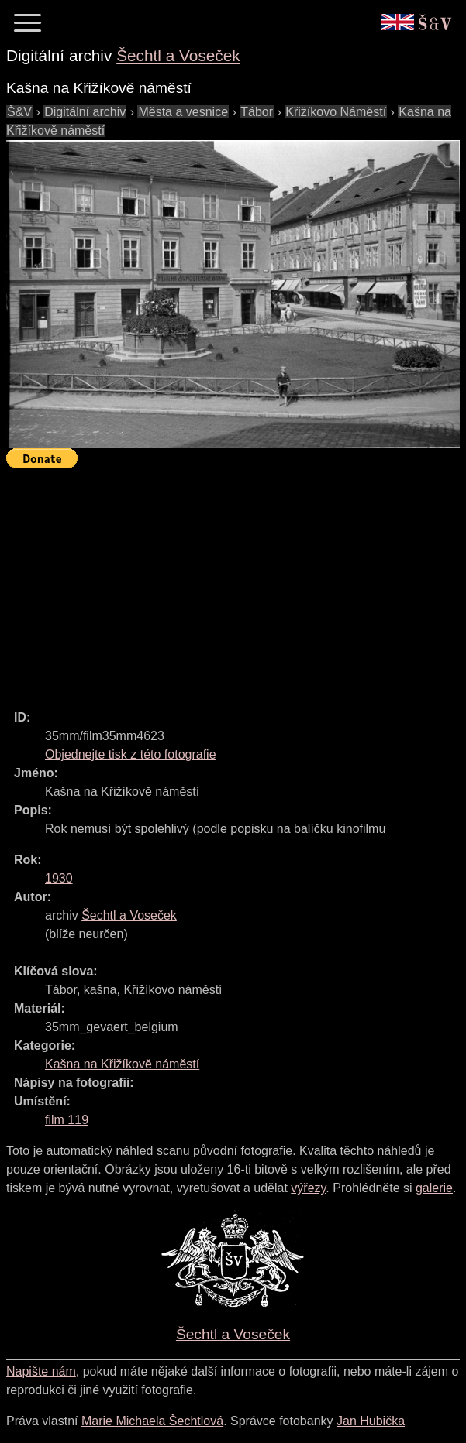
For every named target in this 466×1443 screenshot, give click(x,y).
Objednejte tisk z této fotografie (130, 754)
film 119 (66, 1119)
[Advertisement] (236, 582)
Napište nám (41, 1371)
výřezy (308, 1188)
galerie (434, 1188)
